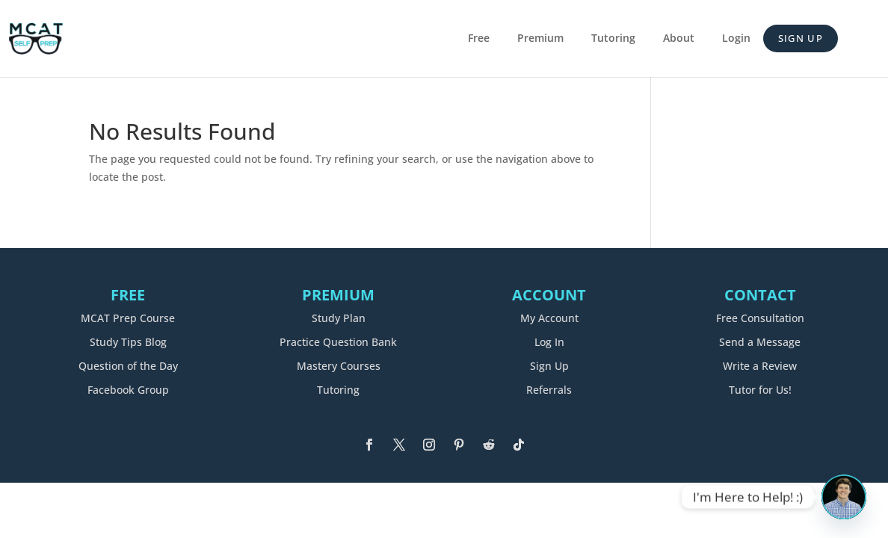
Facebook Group (128, 390)
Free (479, 39)
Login (736, 39)
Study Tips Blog (128, 342)
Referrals (549, 390)
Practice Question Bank (338, 342)
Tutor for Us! (760, 390)
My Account (549, 318)
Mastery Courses (338, 366)
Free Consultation (760, 318)
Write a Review (760, 366)
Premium (540, 39)
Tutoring (613, 39)
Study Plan (339, 318)
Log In (549, 342)
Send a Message (760, 342)
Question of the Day (128, 366)
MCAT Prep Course (128, 318)
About (678, 39)
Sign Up (800, 38)
